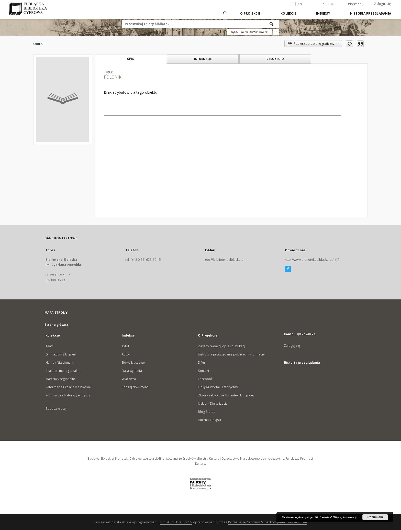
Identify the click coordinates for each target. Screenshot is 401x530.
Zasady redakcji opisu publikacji (222, 346)
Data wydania (132, 371)
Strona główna (56, 324)
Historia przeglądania (370, 13)
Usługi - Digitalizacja (213, 403)
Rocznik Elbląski (209, 420)
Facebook (205, 379)
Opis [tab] (130, 59)
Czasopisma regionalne (63, 371)
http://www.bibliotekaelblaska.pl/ (312, 259)
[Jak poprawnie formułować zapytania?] (276, 32)
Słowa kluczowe (133, 362)
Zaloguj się (382, 4)
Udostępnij (355, 4)
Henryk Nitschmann (60, 362)
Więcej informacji (345, 517)
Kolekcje (288, 13)
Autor (126, 354)
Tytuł (125, 346)
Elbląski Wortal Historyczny (218, 387)
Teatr (49, 346)
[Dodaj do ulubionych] (349, 43)
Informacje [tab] (203, 59)
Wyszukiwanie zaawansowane (249, 32)
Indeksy (323, 13)
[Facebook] (288, 269)
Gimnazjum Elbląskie (61, 354)
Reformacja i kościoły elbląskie (68, 387)
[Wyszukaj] (271, 24)
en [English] (300, 4)
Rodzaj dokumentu (136, 387)
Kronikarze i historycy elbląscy (68, 395)
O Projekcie (250, 13)
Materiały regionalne (61, 379)
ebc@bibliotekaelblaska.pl (224, 259)
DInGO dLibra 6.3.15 (176, 522)
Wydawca (129, 379)
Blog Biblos (206, 411)
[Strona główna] (224, 13)
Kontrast (329, 4)
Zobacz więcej (56, 408)
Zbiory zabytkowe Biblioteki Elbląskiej (226, 395)
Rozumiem (375, 517)
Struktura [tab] (275, 59)
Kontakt (203, 371)
